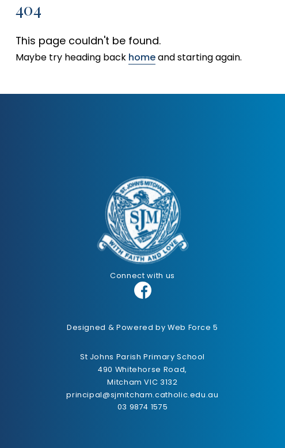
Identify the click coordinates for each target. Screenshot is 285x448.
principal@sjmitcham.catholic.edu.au (142, 395)
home (141, 57)
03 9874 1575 (142, 407)
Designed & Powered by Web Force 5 (142, 327)
